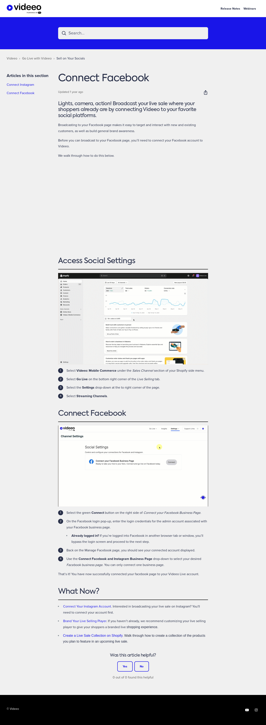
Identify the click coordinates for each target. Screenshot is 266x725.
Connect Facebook (20, 93)
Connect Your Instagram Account (87, 606)
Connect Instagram (20, 85)
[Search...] (133, 33)
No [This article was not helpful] (142, 666)
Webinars (250, 8)
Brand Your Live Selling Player (84, 621)
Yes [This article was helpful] (125, 666)
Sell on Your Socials (70, 58)
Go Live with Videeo (37, 58)
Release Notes (230, 8)
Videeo (12, 58)
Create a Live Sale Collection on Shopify (92, 635)
